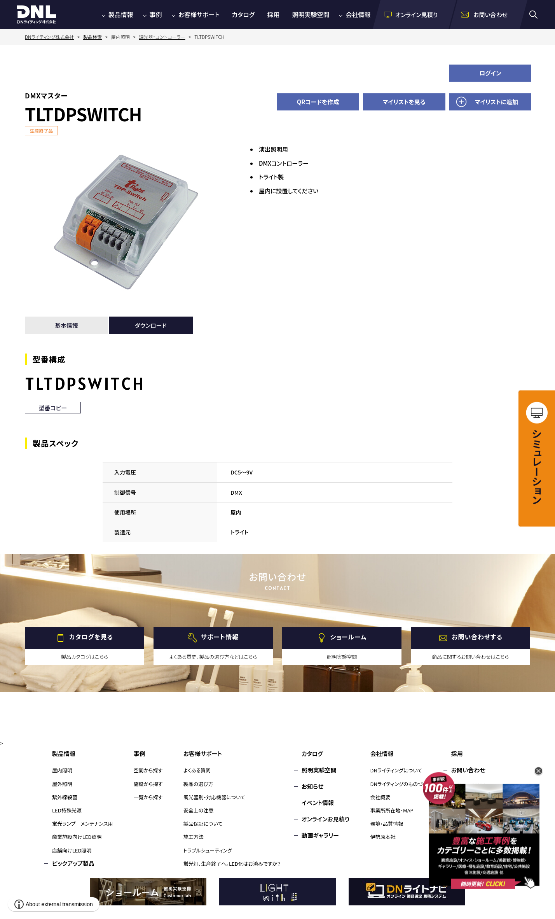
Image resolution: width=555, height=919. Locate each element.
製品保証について (203, 823)
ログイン (490, 73)
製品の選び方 (198, 784)
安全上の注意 (198, 810)
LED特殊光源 (67, 810)
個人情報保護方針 (474, 802)
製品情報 (120, 14)
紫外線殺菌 (64, 797)
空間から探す (148, 770)
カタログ (243, 14)
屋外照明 (62, 784)
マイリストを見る (404, 102)
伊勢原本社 (383, 836)
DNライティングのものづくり (400, 784)
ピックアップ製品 (73, 863)
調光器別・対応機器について (214, 797)
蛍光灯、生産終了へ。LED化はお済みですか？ (232, 863)
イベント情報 (318, 802)
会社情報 (358, 14)
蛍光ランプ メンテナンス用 (82, 823)
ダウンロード (151, 325)
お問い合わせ (468, 770)
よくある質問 (197, 770)
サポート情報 (220, 637)
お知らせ (313, 786)
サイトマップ (466, 819)
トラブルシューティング (207, 850)
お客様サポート (199, 14)
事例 (156, 14)
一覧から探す (148, 797)
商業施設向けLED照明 (76, 836)
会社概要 (380, 797)
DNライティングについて (396, 770)
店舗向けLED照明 (71, 850)
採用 (273, 14)
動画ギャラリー (320, 835)
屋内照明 (62, 770)
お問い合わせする (477, 637)
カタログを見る (91, 637)
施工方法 (193, 836)
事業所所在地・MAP (392, 810)
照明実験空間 (310, 14)
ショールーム (348, 637)
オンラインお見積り (326, 819)
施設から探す (148, 784)
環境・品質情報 (386, 823)
